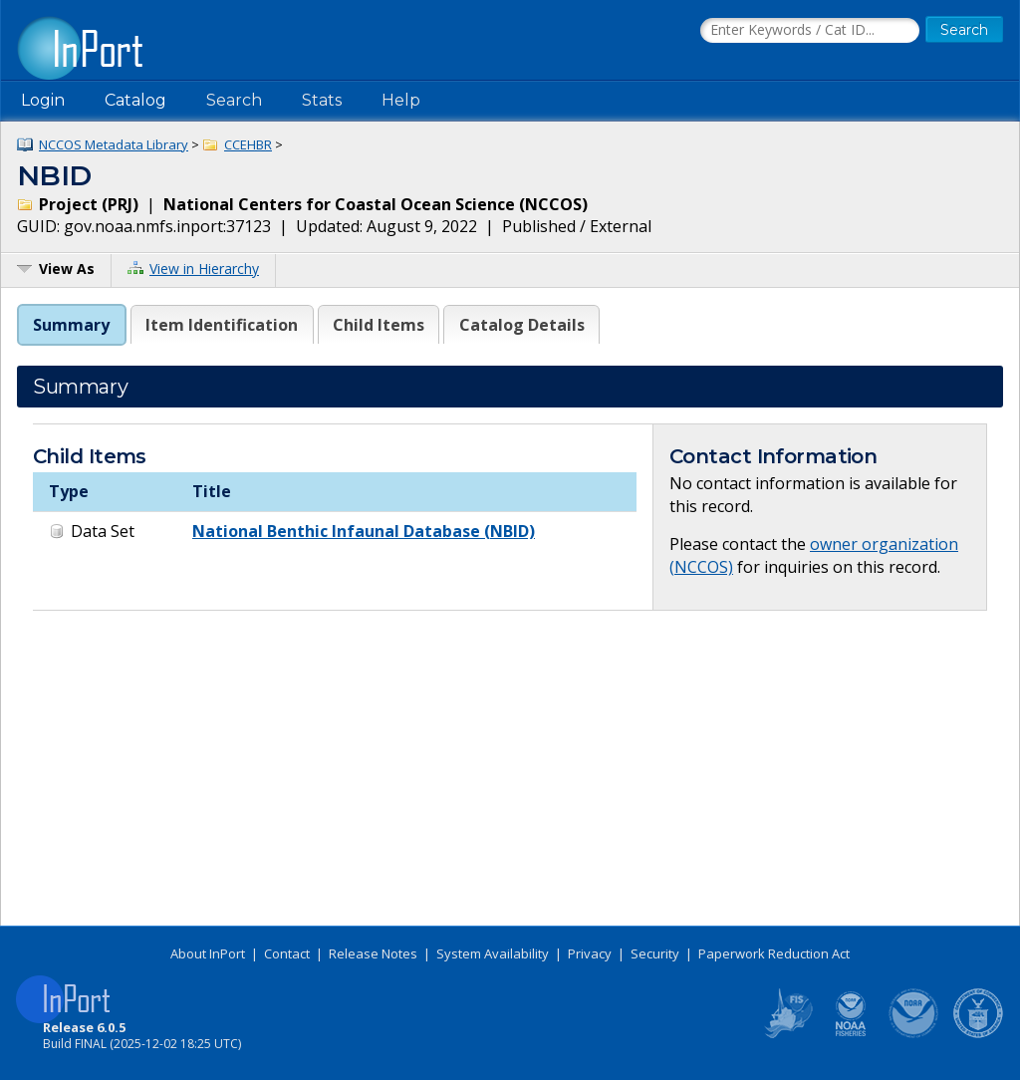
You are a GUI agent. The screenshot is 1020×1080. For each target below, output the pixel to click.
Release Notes (373, 953)
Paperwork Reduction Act (774, 953)
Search (234, 100)
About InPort (207, 953)
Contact (287, 953)
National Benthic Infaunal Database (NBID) (363, 531)
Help (401, 100)
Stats (322, 100)
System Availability (492, 953)
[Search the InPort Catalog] (809, 31)
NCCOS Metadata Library (113, 144)
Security (655, 953)
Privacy (590, 953)
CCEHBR (248, 144)
